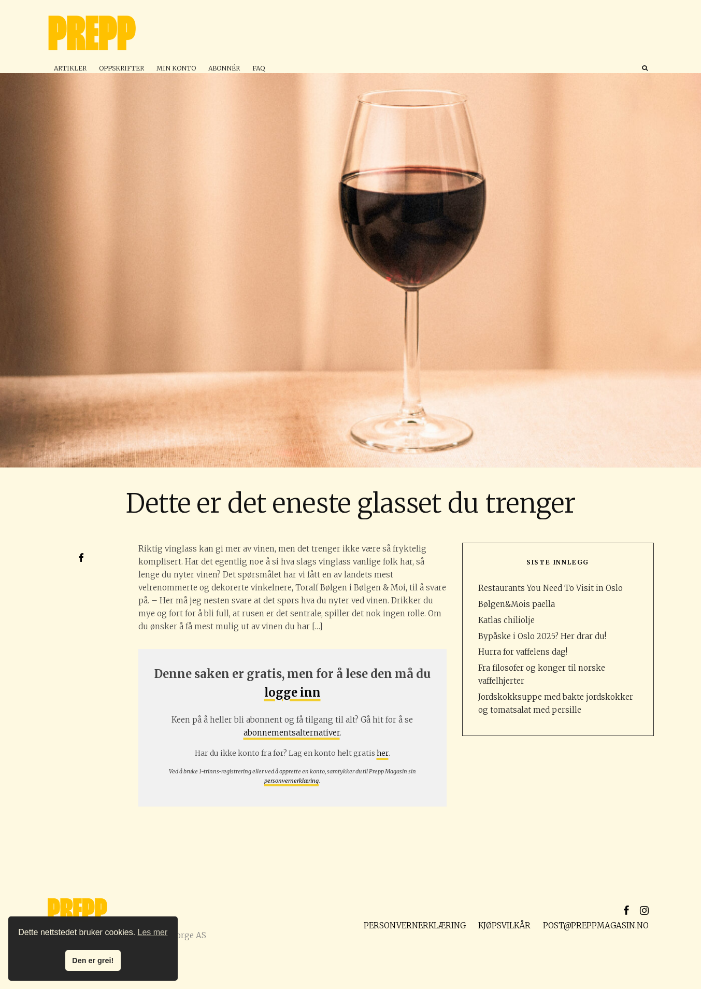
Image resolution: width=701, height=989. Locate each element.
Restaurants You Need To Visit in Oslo (550, 588)
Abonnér (224, 68)
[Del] (81, 557)
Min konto (176, 68)
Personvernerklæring (415, 925)
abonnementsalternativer (292, 733)
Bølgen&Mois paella (516, 604)
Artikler (70, 68)
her (383, 753)
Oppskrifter (121, 68)
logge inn (292, 692)
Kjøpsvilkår (504, 925)
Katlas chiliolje (506, 620)
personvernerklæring (291, 780)
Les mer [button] (153, 932)
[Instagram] (644, 910)
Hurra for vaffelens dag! (522, 652)
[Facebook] (626, 910)
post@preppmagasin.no (596, 925)
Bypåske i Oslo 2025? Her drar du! (542, 636)
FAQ (258, 68)
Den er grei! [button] (92, 960)
